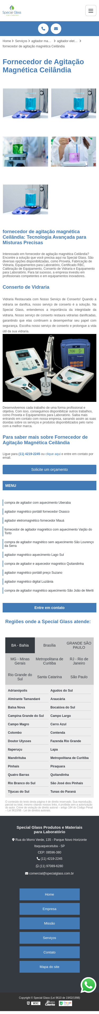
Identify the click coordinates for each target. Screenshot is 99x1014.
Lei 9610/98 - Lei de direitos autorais (28, 810)
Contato (50, 952)
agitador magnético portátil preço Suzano (33, 573)
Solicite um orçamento (49, 469)
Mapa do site (49, 967)
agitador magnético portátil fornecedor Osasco (36, 511)
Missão (49, 923)
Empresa (49, 909)
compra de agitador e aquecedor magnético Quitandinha (44, 564)
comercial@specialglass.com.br (49, 873)
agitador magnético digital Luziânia (28, 581)
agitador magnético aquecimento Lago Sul (34, 555)
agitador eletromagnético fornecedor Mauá (34, 520)
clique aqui (52, 454)
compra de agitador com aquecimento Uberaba (38, 502)
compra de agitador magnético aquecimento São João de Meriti (49, 590)
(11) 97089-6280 (49, 866)
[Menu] (90, 10)
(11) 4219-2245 (29, 454)
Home (49, 894)
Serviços (49, 938)
